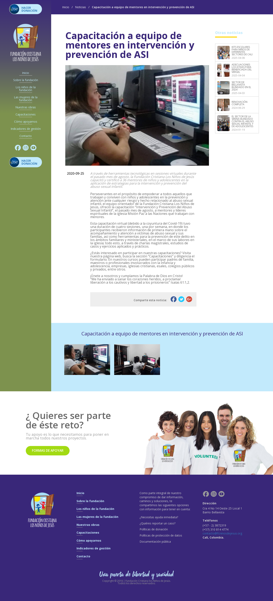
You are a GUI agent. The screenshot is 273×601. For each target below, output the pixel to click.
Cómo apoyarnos (25, 121)
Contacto (25, 136)
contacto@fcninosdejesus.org (223, 533)
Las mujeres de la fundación (25, 99)
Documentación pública (155, 541)
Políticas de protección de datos (161, 535)
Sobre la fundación (25, 80)
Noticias (80, 7)
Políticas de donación (154, 529)
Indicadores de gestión (26, 128)
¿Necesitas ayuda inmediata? (159, 517)
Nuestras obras (25, 107)
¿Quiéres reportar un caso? (157, 523)
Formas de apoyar (48, 450)
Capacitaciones (26, 114)
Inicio (25, 72)
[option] (87, 359)
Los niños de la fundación (26, 89)
